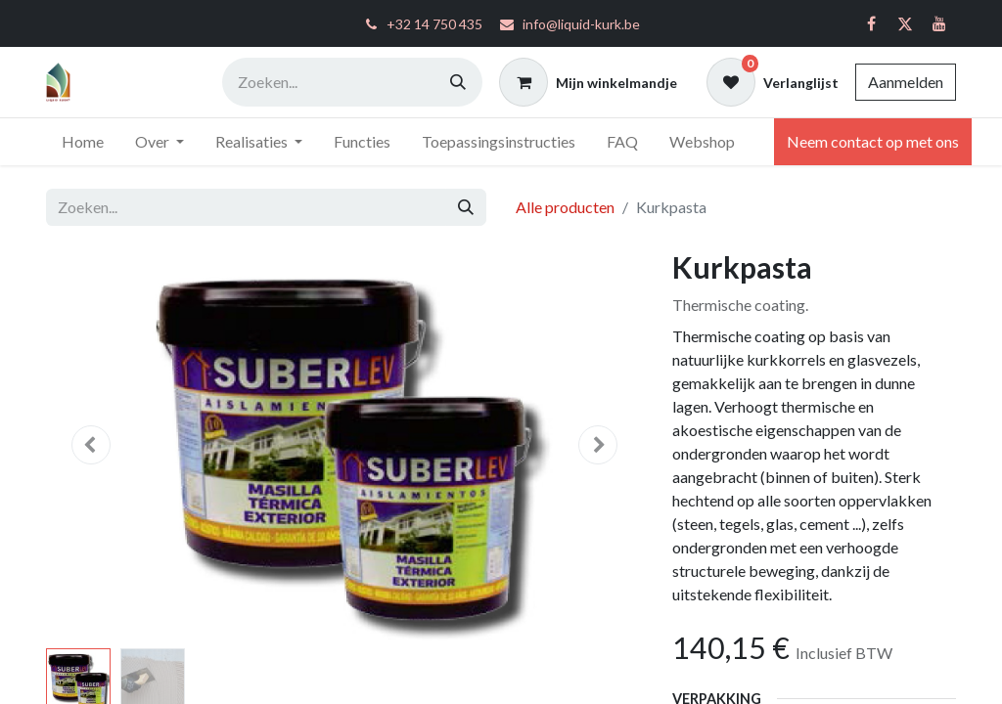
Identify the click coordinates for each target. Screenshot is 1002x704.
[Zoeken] (457, 82)
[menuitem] (82, 141)
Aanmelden (905, 81)
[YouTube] (939, 23)
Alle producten (565, 207)
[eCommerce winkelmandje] (588, 82)
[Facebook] (871, 23)
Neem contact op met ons (873, 141)
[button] (90, 444)
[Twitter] (905, 23)
